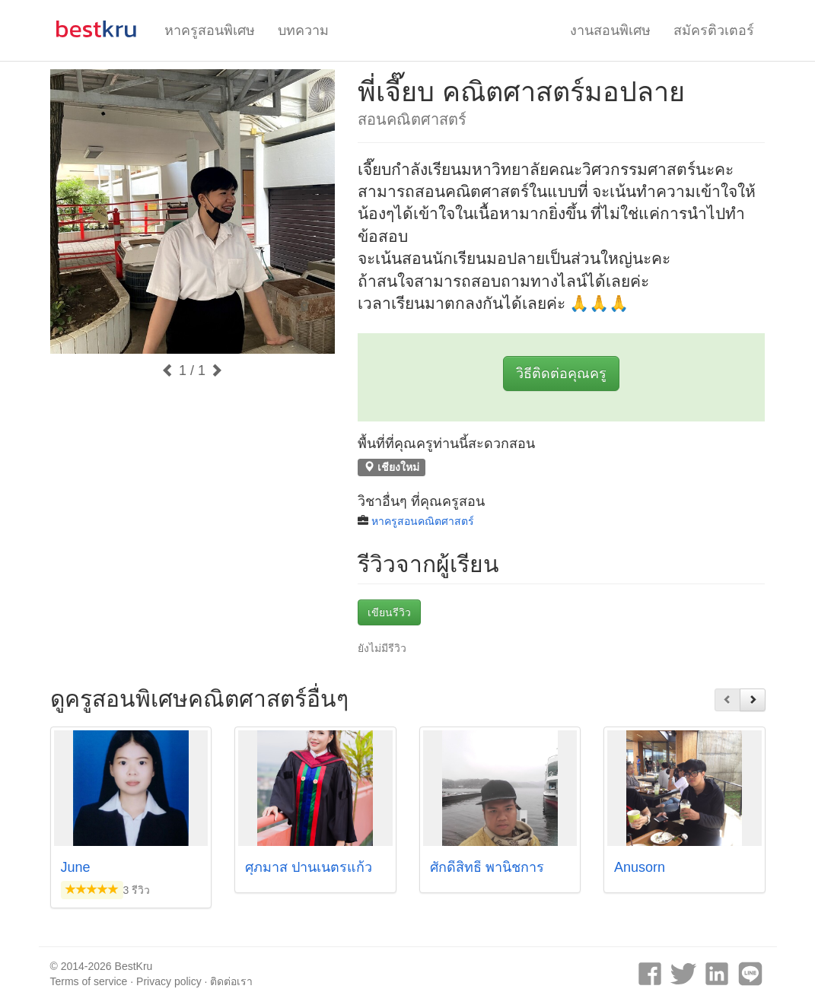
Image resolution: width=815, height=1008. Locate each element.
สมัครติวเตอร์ (713, 30)
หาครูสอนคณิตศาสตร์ (422, 521)
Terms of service (89, 981)
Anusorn (639, 867)
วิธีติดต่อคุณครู (561, 373)
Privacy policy (169, 981)
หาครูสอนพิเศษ (209, 30)
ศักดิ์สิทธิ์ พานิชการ (487, 867)
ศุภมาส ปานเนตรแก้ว (308, 867)
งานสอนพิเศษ (610, 30)
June (76, 867)
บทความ (303, 30)
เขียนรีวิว (389, 612)
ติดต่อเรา (231, 981)
